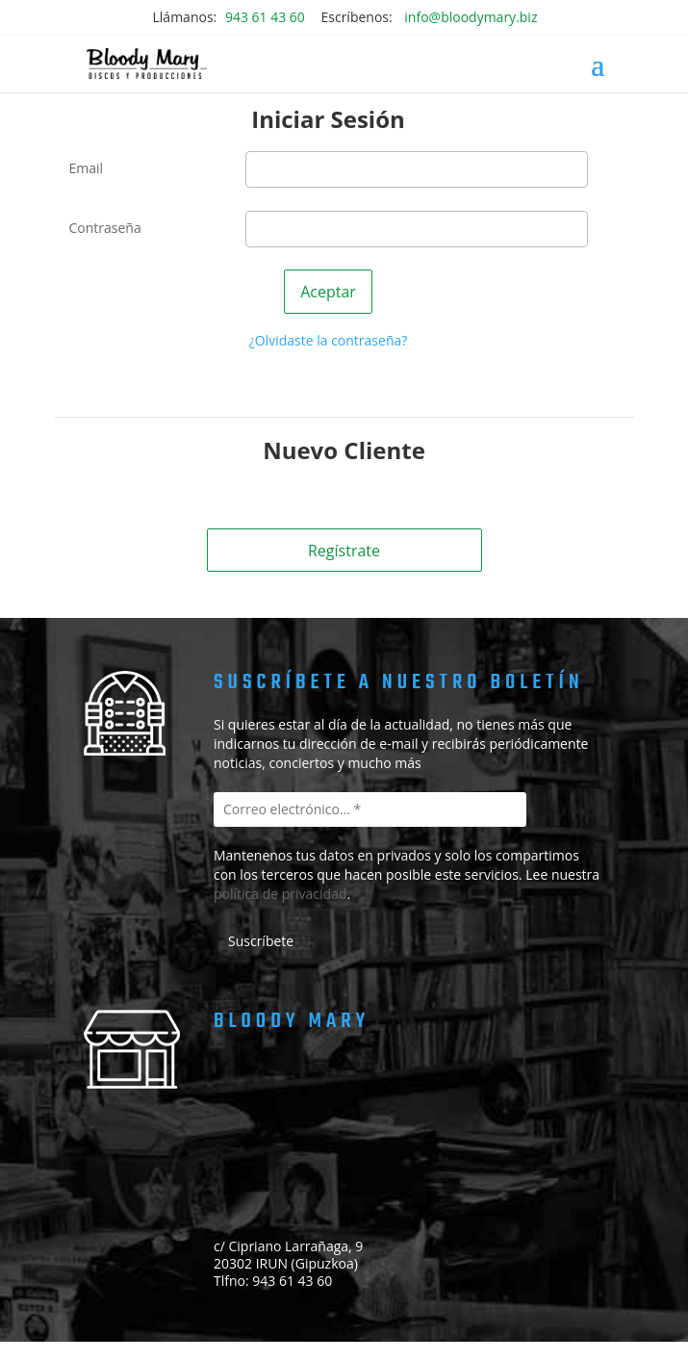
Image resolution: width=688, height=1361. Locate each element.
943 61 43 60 (265, 17)
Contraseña (105, 227)
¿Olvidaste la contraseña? (328, 340)
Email (86, 168)
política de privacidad (280, 894)
